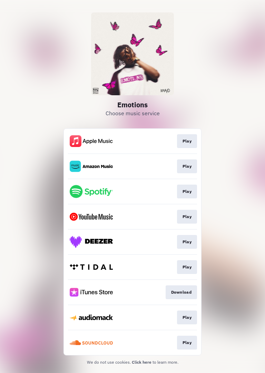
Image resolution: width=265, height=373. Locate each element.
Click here (141, 362)
